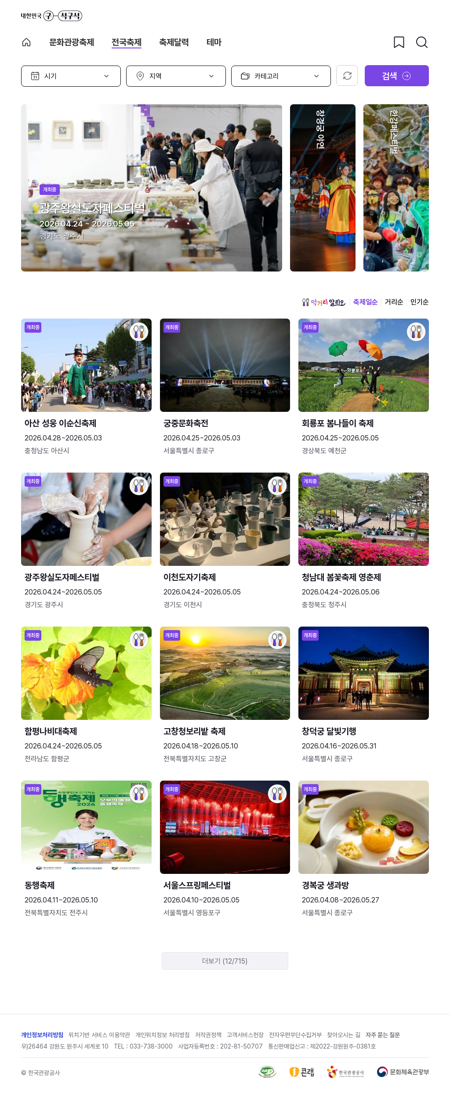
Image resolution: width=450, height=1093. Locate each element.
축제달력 (174, 42)
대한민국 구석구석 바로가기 (51, 16)
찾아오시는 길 (343, 1034)
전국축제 (127, 42)
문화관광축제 (71, 42)
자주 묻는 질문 (383, 1034)
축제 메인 (26, 42)
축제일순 (365, 302)
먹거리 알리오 (323, 302)
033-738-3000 (151, 1046)
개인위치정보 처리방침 (162, 1034)
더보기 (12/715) (225, 961)
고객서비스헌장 (245, 1034)
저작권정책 (208, 1034)
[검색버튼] (422, 42)
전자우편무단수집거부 (295, 1034)
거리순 (394, 302)
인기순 (419, 302)
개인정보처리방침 (42, 1034)
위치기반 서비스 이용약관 (99, 1034)
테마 (214, 42)
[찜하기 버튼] (399, 42)
